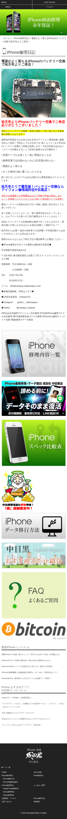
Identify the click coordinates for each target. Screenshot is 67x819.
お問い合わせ (6, 802)
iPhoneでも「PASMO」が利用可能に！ (17, 698)
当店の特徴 (38, 772)
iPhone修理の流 (8, 779)
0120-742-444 (49, 2)
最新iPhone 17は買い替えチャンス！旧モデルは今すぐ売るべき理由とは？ (31, 654)
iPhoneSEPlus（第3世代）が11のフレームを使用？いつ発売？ (26, 678)
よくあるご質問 (39, 785)
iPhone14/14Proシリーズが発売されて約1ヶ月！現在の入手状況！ (28, 666)
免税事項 (37, 802)
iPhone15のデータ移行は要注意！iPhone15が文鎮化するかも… (27, 660)
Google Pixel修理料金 (11, 788)
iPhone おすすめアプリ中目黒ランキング (15, 689)
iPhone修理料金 (7, 775)
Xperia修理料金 (8, 795)
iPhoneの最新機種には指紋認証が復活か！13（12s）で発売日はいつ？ (30, 672)
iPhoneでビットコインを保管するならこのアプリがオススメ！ (26, 719)
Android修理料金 (8, 785)
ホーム (6, 38)
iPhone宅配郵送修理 (10, 782)
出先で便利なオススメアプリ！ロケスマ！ (18, 713)
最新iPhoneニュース (15, 647)
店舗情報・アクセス (9, 798)
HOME (4, 772)
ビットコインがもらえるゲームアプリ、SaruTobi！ (22, 725)
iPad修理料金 (38, 775)
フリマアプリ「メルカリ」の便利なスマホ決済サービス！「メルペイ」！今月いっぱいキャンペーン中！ (33, 705)
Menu (3, 2)
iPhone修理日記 (21, 38)
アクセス (49, 7)
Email (8, 7)
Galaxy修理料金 (8, 792)
